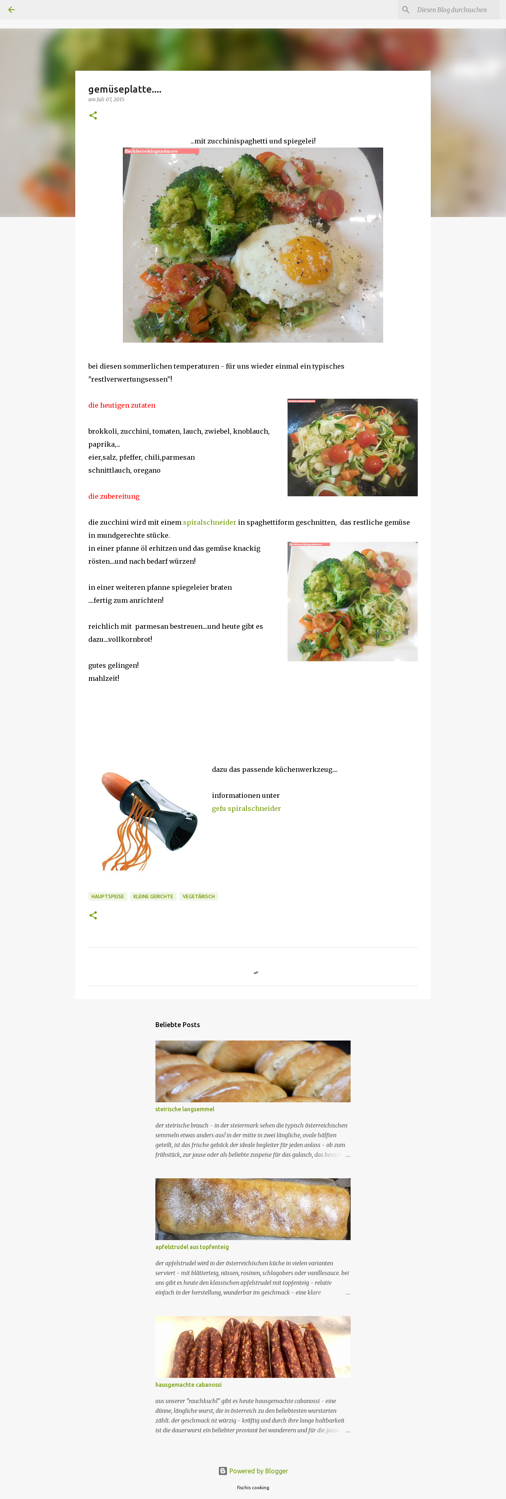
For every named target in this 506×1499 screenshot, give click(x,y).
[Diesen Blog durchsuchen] (456, 10)
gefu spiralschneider (246, 808)
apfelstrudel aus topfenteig (192, 1247)
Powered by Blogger (253, 1471)
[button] (93, 116)
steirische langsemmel (184, 1109)
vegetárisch (199, 896)
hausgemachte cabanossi (188, 1385)
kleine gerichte (153, 896)
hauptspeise (108, 896)
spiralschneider (208, 522)
